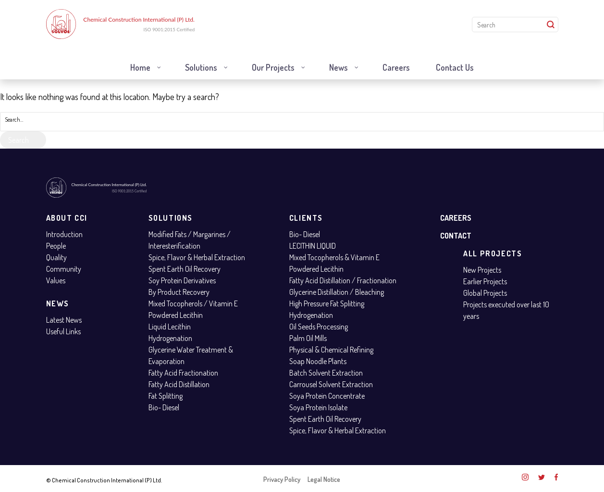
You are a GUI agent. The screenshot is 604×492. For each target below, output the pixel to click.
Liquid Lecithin (169, 326)
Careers (455, 218)
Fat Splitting (165, 396)
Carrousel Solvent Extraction (331, 384)
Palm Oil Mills (308, 338)
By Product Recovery (179, 292)
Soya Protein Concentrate (327, 396)
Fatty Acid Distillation (179, 384)
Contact (455, 235)
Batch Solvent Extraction (326, 373)
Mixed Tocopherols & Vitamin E (334, 257)
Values (55, 280)
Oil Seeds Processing (318, 326)
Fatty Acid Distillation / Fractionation (342, 280)
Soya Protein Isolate (318, 407)
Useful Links (63, 331)
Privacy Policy (281, 479)
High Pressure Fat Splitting (326, 303)
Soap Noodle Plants (317, 361)
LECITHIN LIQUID (312, 246)
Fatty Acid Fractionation (183, 373)
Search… (14, 119)
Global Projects (485, 293)
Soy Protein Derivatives (182, 280)
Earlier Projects (485, 281)
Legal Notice (324, 479)
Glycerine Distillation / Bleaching (336, 292)
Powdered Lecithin (175, 315)
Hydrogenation (170, 338)
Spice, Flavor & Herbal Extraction (196, 257)
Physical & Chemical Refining (331, 349)
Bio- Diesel (163, 407)
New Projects (482, 270)
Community (63, 269)
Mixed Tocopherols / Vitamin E (193, 303)
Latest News (64, 320)
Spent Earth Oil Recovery (184, 269)
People (56, 246)
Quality (56, 257)
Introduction (64, 234)
